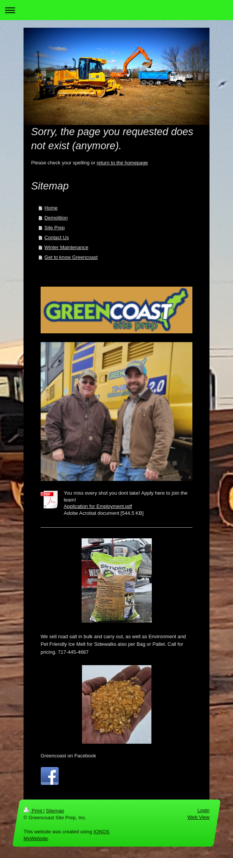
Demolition (56, 218)
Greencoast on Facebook (68, 756)
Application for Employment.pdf (98, 506)
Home (51, 208)
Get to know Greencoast (71, 257)
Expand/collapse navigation (116, 10)
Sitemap (55, 811)
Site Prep (54, 227)
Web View (198, 817)
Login (203, 810)
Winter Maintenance (66, 247)
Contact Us (56, 237)
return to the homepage (122, 163)
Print (33, 811)
